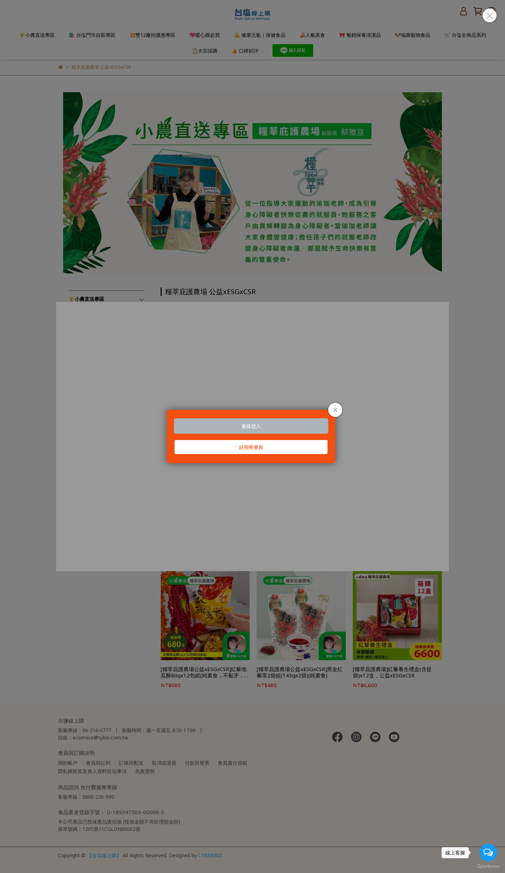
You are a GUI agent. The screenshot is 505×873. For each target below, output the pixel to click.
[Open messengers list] (488, 852)
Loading (252, 436)
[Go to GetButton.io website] (488, 866)
